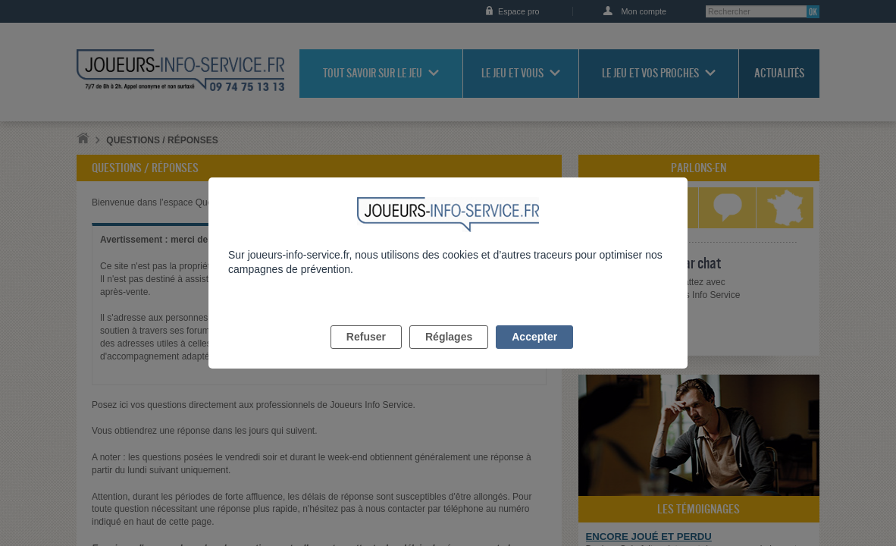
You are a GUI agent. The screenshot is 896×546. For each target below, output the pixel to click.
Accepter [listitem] (534, 354)
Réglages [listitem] (448, 354)
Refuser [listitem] (366, 354)
